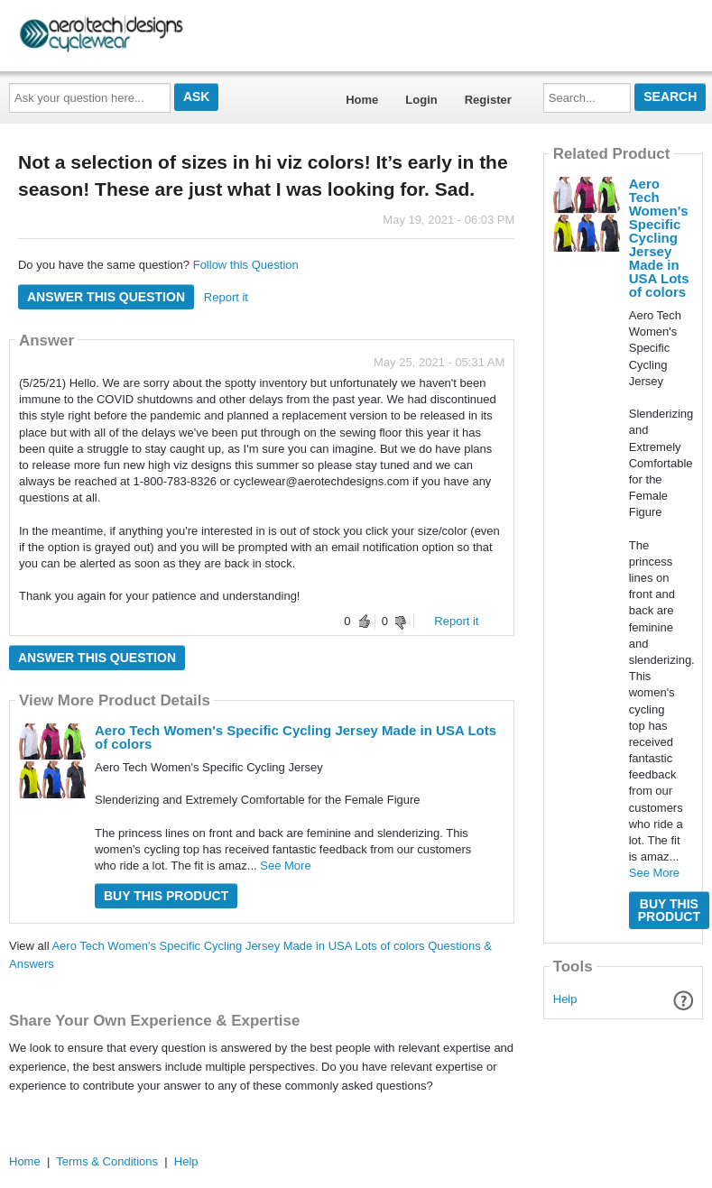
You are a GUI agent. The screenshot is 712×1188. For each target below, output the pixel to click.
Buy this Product (166, 896)
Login (421, 99)
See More (285, 865)
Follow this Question (246, 265)
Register (488, 99)
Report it (226, 297)
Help (565, 999)
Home (362, 99)
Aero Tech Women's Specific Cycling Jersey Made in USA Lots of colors (295, 737)
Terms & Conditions (107, 1161)
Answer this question (106, 297)
